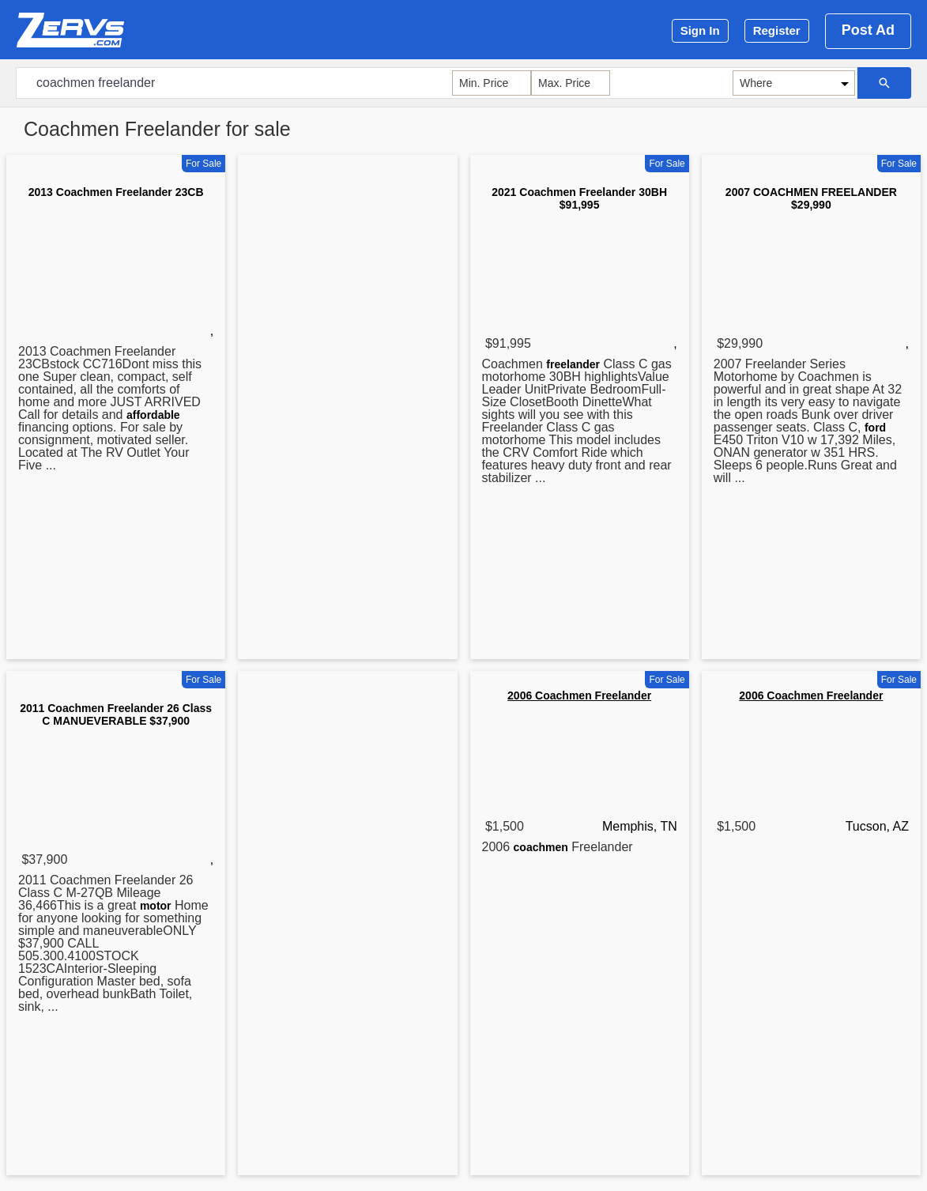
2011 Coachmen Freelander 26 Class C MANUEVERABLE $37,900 (116, 714)
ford (875, 427)
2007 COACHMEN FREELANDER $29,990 (811, 198)
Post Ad (868, 30)
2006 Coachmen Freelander (579, 695)
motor (155, 905)
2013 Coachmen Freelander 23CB (116, 192)
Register (777, 30)
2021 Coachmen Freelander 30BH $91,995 (579, 198)
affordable (153, 415)
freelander (573, 364)
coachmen (541, 847)
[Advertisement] (347, 410)
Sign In (700, 30)
